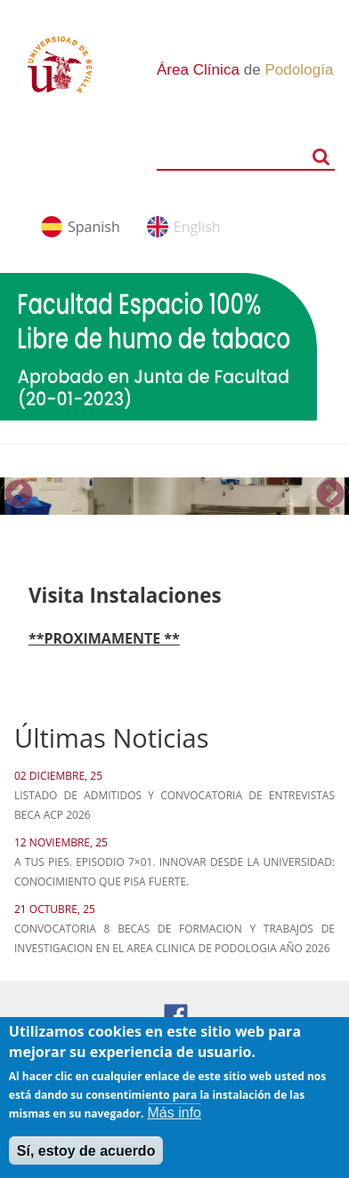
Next (330, 495)
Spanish (94, 226)
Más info (174, 1122)
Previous (18, 495)
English (197, 226)
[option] (174, 496)
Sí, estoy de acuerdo (86, 1160)
